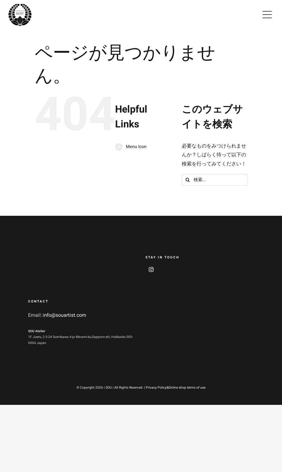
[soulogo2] (20, 5)
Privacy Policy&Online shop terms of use (175, 387)
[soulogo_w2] (44, 251)
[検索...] (214, 179)
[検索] (187, 179)
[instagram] (151, 269)
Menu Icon (136, 146)
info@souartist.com (64, 315)
